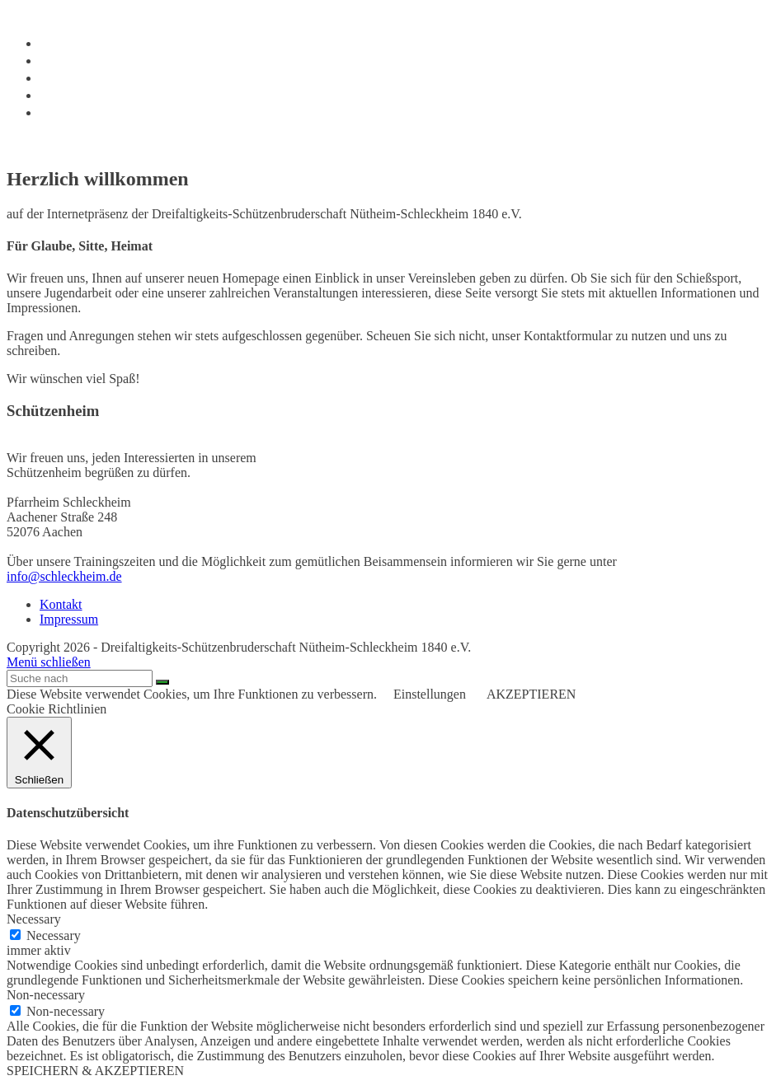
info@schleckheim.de (64, 576)
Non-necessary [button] (46, 995)
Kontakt (61, 604)
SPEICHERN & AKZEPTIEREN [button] (95, 1071)
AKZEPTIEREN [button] (531, 694)
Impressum (69, 619)
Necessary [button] (34, 919)
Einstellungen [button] (429, 694)
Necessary (53, 935)
